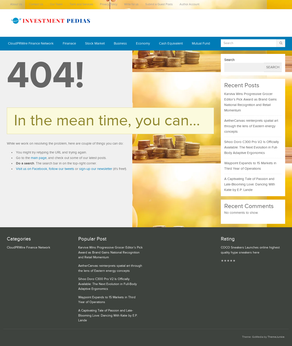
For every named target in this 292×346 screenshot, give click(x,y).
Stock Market (95, 43)
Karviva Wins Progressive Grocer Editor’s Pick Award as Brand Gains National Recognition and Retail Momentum (110, 252)
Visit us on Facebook (31, 169)
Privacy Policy (108, 4)
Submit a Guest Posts (159, 4)
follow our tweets (61, 169)
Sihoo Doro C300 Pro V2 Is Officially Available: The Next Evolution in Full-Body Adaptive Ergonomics (251, 147)
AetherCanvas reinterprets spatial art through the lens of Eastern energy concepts (251, 126)
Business (120, 43)
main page (39, 158)
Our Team (56, 4)
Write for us (131, 4)
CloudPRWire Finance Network (31, 43)
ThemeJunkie (276, 337)
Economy (143, 43)
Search (229, 60)
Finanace (69, 43)
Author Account (189, 4)
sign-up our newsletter (95, 169)
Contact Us (36, 4)
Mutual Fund (201, 43)
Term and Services (81, 4)
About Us (16, 4)
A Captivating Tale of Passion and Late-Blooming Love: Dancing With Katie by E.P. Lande (249, 184)
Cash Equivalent (171, 43)
